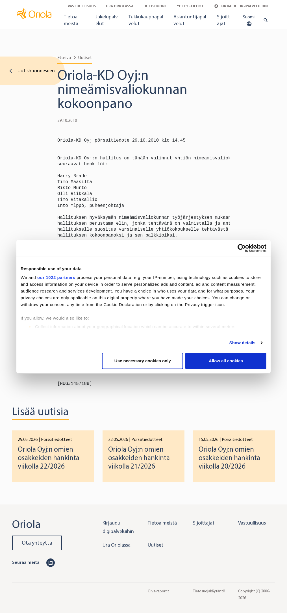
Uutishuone (155, 6)
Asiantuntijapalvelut (189, 20)
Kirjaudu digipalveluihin (241, 6)
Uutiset (85, 57)
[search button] (264, 20)
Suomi (249, 20)
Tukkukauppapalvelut (146, 20)
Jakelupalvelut (106, 20)
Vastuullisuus (82, 6)
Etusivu (64, 57)
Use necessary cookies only (142, 360)
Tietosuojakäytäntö (209, 591)
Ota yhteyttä (37, 543)
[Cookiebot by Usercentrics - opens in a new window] (241, 248)
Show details (242, 342)
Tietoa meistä (71, 20)
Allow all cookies (226, 360)
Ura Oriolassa (119, 6)
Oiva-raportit (158, 591)
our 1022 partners (56, 277)
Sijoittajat (223, 20)
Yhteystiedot (190, 6)
